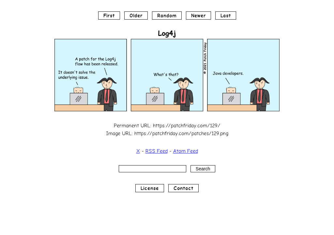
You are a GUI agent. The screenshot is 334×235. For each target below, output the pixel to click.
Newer (198, 15)
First (109, 15)
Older (136, 15)
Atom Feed (185, 151)
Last (225, 15)
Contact (183, 188)
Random (166, 15)
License (150, 188)
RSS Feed (156, 151)
